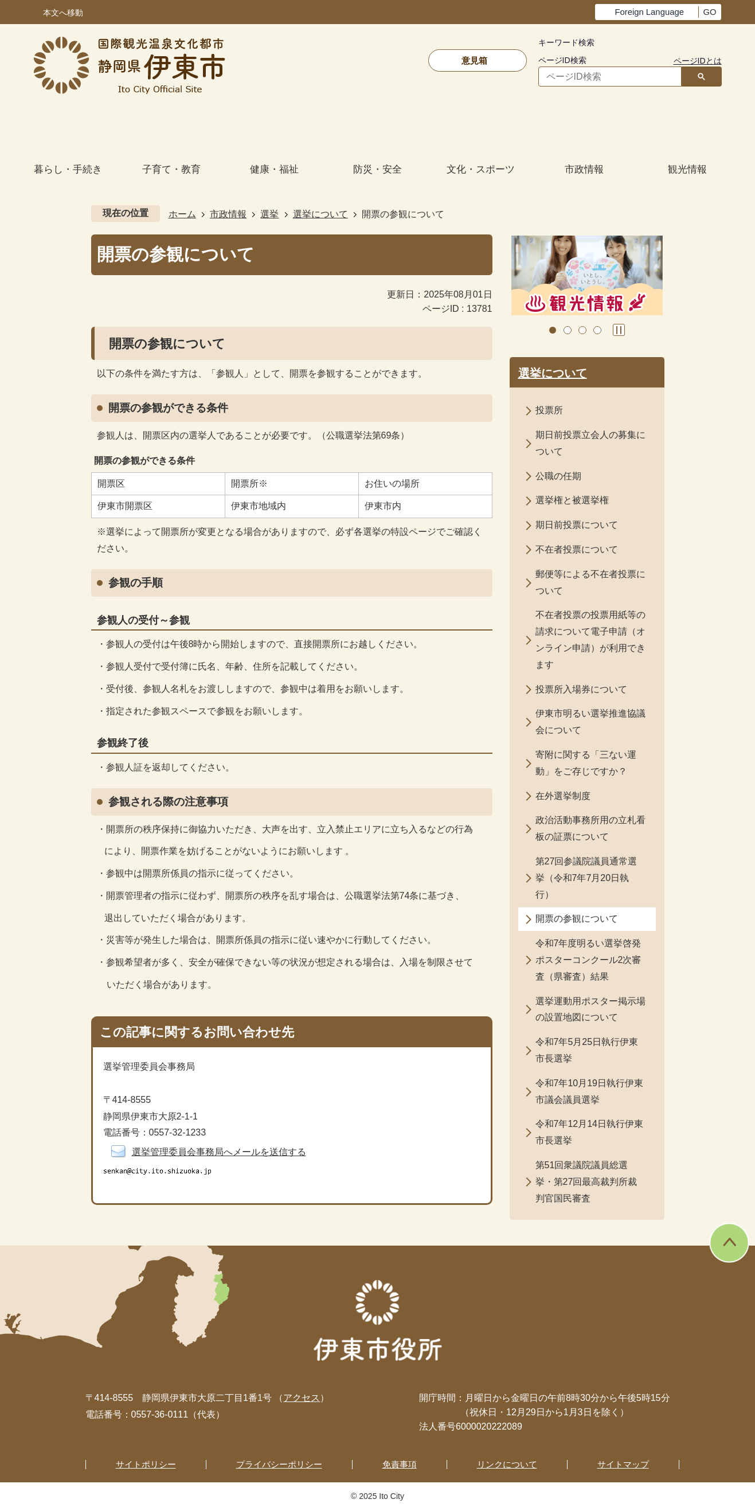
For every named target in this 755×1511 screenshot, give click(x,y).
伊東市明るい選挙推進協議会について (590, 721)
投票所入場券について (581, 689)
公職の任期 (558, 476)
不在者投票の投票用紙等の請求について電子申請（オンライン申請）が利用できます (590, 639)
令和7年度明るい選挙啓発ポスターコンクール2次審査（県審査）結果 (588, 959)
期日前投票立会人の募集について (590, 443)
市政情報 (228, 214)
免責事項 (399, 1464)
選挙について (320, 214)
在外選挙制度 (562, 796)
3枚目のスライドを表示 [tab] (582, 330)
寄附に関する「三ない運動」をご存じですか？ (585, 763)
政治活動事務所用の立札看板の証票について (590, 828)
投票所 (549, 410)
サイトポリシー (146, 1464)
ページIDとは (698, 60)
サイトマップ (623, 1464)
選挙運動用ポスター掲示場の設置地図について (590, 1009)
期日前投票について (576, 525)
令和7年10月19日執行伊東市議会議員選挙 (589, 1091)
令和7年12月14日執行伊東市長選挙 (589, 1132)
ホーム (182, 214)
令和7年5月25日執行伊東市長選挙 (587, 1050)
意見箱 (474, 60)
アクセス (301, 1398)
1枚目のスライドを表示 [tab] (553, 330)
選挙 (269, 214)
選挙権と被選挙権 (572, 500)
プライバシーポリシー (279, 1464)
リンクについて (507, 1464)
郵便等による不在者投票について (590, 582)
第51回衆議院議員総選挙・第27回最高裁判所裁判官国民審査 (586, 1181)
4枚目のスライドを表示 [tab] (597, 330)
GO (709, 12)
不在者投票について (576, 549)
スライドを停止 (619, 330)
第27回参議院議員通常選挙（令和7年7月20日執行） (586, 877)
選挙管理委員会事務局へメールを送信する (219, 1152)
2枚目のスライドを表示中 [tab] (568, 330)
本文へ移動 (63, 13)
